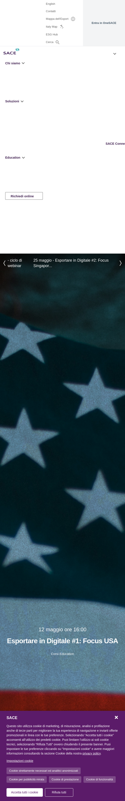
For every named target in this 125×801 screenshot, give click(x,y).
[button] (23, 63)
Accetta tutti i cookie (24, 792)
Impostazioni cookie (20, 761)
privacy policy (91, 753)
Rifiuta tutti (59, 792)
